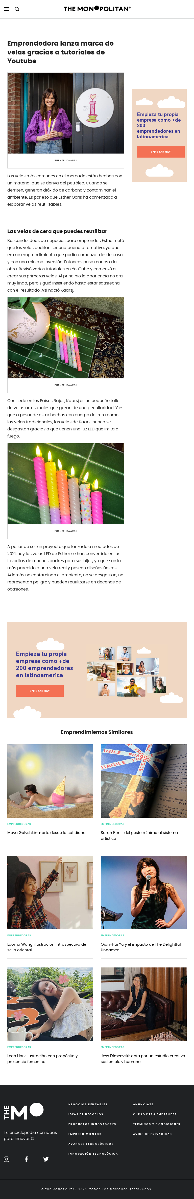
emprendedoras (19, 824)
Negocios (88, 1104)
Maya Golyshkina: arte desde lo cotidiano (46, 833)
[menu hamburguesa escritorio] (6, 9)
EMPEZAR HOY (161, 151)
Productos (92, 1124)
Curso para (155, 1114)
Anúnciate (143, 1104)
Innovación (93, 1154)
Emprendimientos (85, 1134)
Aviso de (152, 1134)
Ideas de (86, 1114)
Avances (91, 1144)
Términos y (157, 1124)
